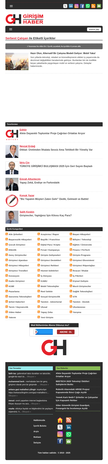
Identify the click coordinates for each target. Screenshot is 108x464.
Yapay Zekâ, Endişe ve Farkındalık (39, 182)
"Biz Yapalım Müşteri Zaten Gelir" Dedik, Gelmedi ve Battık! (54, 199)
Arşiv (36, 431)
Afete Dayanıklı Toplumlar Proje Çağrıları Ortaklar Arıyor (52, 133)
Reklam (37, 437)
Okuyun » (31, 376)
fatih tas (12, 373)
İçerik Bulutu (40, 426)
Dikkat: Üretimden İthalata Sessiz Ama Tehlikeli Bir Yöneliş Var (56, 149)
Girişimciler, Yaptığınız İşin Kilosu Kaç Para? (46, 215)
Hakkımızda (39, 420)
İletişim (37, 443)
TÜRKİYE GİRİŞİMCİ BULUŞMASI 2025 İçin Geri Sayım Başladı (56, 166)
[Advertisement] (53, 102)
